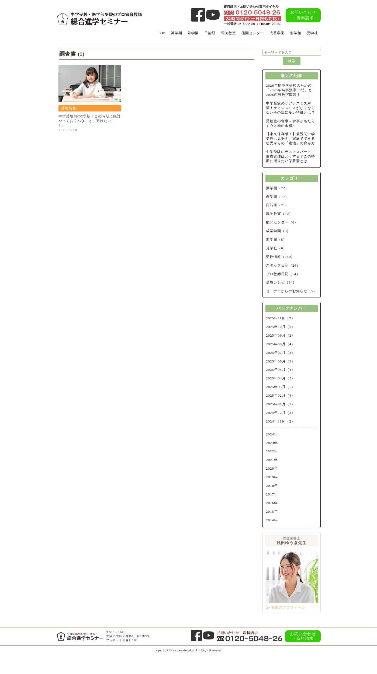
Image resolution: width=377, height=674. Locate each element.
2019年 (272, 477)
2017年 (272, 494)
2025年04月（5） (280, 378)
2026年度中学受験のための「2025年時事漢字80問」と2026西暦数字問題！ (289, 90)
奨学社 (312, 33)
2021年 (272, 460)
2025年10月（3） (280, 327)
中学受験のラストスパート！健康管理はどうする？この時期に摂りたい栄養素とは (290, 156)
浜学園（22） (277, 188)
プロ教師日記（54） (283, 274)
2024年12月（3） (280, 413)
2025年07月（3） (280, 353)
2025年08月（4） (280, 344)
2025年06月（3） (280, 361)
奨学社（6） (276, 248)
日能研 (210, 33)
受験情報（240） (280, 257)
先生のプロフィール (288, 607)
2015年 (272, 511)
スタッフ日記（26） (283, 265)
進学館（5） (276, 240)
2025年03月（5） (280, 387)
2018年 (272, 486)
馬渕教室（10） (279, 214)
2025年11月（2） (280, 318)
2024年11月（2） (280, 421)
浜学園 (176, 33)
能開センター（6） (282, 222)
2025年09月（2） (280, 335)
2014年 (272, 520)
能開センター (252, 33)
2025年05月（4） (280, 370)
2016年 (272, 503)
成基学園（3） (278, 231)
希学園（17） (277, 197)
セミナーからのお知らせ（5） (291, 291)
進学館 (295, 33)
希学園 (193, 33)
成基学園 (277, 33)
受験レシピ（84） (281, 282)
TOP (161, 33)
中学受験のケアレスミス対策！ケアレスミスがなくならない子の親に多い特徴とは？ (290, 107)
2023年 (272, 443)
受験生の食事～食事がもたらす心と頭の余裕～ (290, 123)
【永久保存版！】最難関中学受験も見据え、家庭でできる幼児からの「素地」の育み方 (290, 138)
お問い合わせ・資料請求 (303, 15)
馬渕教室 (228, 33)
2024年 (272, 434)
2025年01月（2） (280, 404)
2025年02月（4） (280, 395)
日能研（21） (277, 205)
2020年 (272, 468)
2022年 (272, 451)
